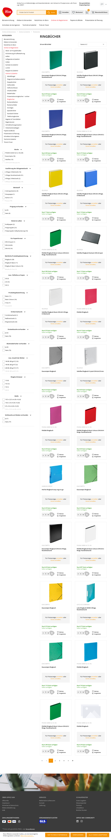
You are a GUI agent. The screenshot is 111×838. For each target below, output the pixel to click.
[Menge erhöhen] (48, 100)
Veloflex (9, 159)
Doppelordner (11, 82)
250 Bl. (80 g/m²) (11, 371)
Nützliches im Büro (10, 45)
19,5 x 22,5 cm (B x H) (13, 399)
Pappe (8, 201)
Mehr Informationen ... (27, 836)
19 (7, 387)
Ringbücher (11, 99)
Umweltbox (80, 808)
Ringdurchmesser (18, 377)
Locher (7, 68)
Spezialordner (11, 111)
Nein (7, 213)
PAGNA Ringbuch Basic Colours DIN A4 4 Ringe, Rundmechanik (90, 431)
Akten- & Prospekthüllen (13, 51)
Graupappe (10, 194)
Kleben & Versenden (10, 42)
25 (7, 282)
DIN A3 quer (10, 242)
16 (7, 384)
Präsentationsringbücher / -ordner (18, 96)
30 (7, 285)
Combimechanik (11, 315)
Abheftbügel (11, 76)
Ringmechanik (11, 322)
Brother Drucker (81, 810)
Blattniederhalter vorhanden (18, 343)
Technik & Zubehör (10, 139)
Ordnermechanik (18, 311)
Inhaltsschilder (12, 91)
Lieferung (42, 805)
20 (7, 278)
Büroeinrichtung (9, 39)
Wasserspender (81, 803)
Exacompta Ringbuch (49, 371)
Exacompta (10, 156)
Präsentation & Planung (11, 133)
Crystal (8, 306)
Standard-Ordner (12, 114)
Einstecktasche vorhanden (18, 329)
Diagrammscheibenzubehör (16, 79)
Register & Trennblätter (13, 119)
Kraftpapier (10, 224)
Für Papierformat (18, 238)
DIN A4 (8, 245)
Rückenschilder (12, 105)
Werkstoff (18, 187)
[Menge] (46, 100)
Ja (6, 210)
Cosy (7, 303)
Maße (18, 396)
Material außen (18, 221)
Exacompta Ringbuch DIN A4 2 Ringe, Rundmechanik (54, 76)
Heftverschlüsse (12, 88)
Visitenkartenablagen (12, 128)
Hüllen (7, 62)
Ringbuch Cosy (11, 269)
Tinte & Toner (8, 142)
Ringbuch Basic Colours (14, 266)
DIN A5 (8, 248)
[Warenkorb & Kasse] (99, 12)
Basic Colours (11, 299)
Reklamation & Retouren (47, 801)
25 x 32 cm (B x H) (12, 406)
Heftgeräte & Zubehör (12, 59)
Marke (18, 149)
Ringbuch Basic (11, 263)
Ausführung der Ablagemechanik (18, 168)
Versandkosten (30, 829)
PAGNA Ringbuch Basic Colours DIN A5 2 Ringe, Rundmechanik (90, 135)
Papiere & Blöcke (9, 131)
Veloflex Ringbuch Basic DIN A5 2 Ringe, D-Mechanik (90, 76)
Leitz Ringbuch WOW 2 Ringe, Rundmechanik (86, 609)
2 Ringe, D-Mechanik (13, 172)
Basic (8, 296)
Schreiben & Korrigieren (11, 136)
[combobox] (31, 12)
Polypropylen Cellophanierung (16, 231)
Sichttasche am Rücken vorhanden (18, 415)
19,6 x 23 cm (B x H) (12, 403)
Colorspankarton (11, 191)
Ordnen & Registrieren (11, 48)
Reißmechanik (10, 318)
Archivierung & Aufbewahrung (15, 53)
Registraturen (9, 122)
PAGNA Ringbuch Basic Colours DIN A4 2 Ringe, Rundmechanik (55, 254)
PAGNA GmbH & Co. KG (14, 153)
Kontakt (41, 803)
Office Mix (5, 801)
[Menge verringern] (43, 100)
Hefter (7, 56)
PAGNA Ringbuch (82, 312)
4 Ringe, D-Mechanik (12, 178)
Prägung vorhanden (18, 206)
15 (7, 380)
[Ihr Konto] (104, 4)
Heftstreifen (11, 85)
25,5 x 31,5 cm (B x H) (13, 409)
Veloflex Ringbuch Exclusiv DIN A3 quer (90, 253)
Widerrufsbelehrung (8, 808)
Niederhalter (11, 93)
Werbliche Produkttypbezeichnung (18, 256)
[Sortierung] (92, 44)
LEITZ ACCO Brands (12, 163)
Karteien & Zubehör (11, 65)
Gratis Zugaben (81, 801)
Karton (8, 198)
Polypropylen (11, 228)
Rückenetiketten (12, 102)
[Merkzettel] (77, 12)
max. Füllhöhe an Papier (18, 275)
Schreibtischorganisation (13, 125)
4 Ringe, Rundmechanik (14, 182)
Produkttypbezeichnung (18, 292)
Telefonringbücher (13, 116)
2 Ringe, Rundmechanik (14, 175)
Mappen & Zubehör (11, 71)
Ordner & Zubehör (11, 73)
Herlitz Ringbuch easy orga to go (53, 490)
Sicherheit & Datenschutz (10, 805)
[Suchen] (51, 12)
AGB (3, 810)
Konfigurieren (78, 835)
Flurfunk (79, 805)
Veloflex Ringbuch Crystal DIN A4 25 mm (90, 371)
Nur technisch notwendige (57, 835)
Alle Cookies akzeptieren (98, 835)
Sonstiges (10, 108)
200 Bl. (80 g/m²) (11, 368)
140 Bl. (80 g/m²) (11, 361)
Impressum (6, 803)
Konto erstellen (56, 87)
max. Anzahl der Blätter (18, 358)
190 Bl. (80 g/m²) (11, 365)
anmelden (59, 85)
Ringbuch (9, 259)
